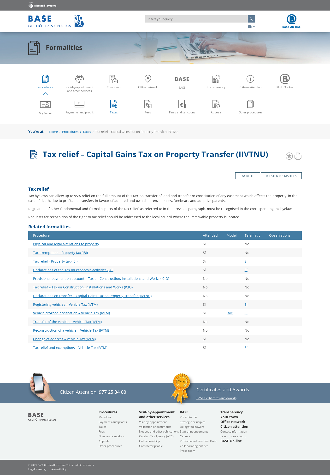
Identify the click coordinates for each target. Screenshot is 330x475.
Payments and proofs (80, 106)
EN (251, 26)
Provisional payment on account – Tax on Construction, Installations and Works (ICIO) (101, 278)
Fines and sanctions (182, 106)
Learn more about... (233, 436)
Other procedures (250, 106)
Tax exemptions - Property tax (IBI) (60, 252)
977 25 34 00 (112, 392)
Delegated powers (192, 427)
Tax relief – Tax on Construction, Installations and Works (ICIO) (83, 287)
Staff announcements (194, 431)
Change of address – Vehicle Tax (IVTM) (64, 339)
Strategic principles (193, 422)
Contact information (233, 431)
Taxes (114, 106)
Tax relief (247, 176)
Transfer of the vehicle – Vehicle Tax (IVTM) (67, 321)
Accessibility (58, 469)
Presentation (188, 417)
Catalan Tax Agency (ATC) (156, 436)
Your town (115, 85)
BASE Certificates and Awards (216, 398)
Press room (187, 451)
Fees (148, 106)
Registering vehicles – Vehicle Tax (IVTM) (65, 304)
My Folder (45, 107)
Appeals (216, 106)
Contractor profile (151, 446)
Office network (149, 85)
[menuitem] (45, 83)
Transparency (217, 85)
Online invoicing (149, 441)
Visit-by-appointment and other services (81, 85)
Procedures (46, 85)
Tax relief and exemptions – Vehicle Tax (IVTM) (70, 347)
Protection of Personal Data (198, 441)
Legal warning (37, 469)
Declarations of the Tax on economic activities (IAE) (73, 270)
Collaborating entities (194, 446)
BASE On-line (286, 85)
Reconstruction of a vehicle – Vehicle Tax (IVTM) (71, 330)
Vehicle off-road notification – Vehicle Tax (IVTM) (71, 313)
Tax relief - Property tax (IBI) (55, 261)
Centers (185, 436)
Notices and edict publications (159, 431)
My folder (105, 417)
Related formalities (281, 176)
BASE (183, 85)
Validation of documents (155, 427)
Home (53, 131)
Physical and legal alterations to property (66, 244)
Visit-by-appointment (153, 422)
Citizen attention (252, 85)
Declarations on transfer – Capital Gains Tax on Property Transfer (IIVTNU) (92, 295)
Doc (230, 313)
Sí (246, 261)
